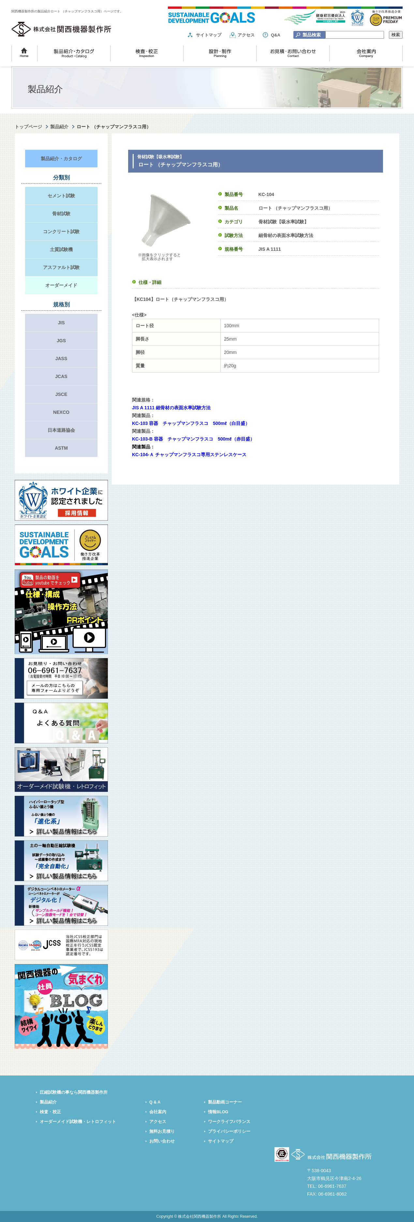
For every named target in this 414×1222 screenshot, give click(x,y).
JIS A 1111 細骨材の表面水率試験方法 (171, 407)
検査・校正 (50, 1112)
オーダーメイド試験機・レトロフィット (78, 1121)
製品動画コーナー (225, 1102)
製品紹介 (59, 126)
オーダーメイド (61, 285)
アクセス (246, 35)
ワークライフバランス (229, 1121)
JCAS (61, 376)
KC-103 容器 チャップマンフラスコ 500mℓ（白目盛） (191, 423)
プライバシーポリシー (229, 1131)
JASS (61, 358)
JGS (61, 340)
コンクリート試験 (61, 231)
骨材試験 (61, 213)
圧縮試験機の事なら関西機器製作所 (74, 1092)
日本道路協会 (61, 430)
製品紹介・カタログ (61, 158)
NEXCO (61, 412)
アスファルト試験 (61, 267)
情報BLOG (218, 1112)
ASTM (61, 448)
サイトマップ (208, 35)
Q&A (275, 35)
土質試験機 (61, 249)
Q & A (154, 1102)
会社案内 (157, 1112)
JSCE (61, 394)
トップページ (28, 126)
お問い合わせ (162, 1141)
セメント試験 (61, 195)
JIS (61, 322)
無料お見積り (162, 1131)
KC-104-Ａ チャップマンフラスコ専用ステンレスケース (189, 454)
